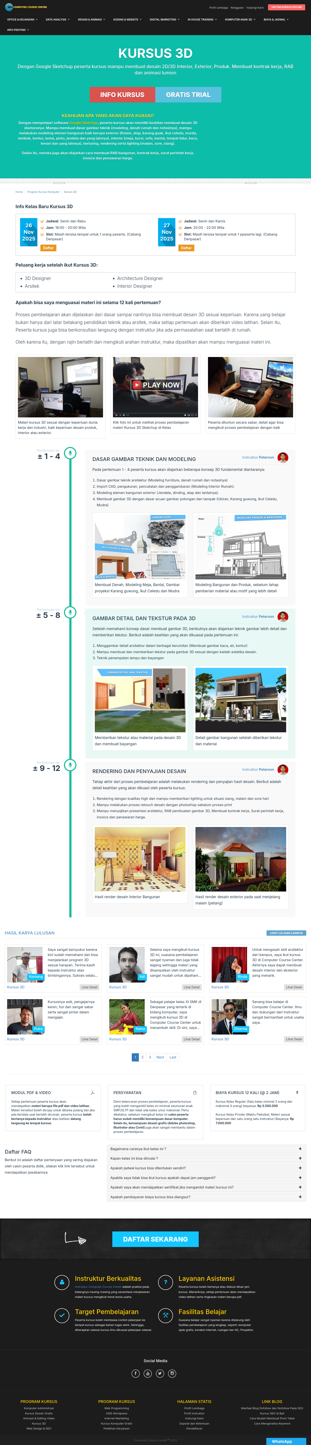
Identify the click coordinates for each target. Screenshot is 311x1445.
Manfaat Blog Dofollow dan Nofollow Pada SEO (272, 1397)
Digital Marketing (165, 19)
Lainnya (271, 19)
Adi (142, 966)
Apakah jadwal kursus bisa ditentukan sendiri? (206, 1158)
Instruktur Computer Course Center (98, 1276)
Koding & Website (127, 19)
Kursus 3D (15, 977)
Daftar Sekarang (155, 1229)
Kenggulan (237, 7)
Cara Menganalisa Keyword (272, 1413)
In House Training (202, 19)
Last (173, 1047)
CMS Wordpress (116, 1402)
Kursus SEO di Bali (272, 1402)
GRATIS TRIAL (188, 84)
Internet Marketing (117, 1407)
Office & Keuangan (22, 19)
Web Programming (116, 1397)
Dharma (240, 1018)
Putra (38, 1018)
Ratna (140, 1018)
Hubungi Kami (255, 7)
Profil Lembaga (218, 7)
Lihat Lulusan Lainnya (286, 922)
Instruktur (258, 447)
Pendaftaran (194, 1418)
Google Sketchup (83, 112)
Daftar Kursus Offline (286, 7)
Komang (36, 966)
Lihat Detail (90, 977)
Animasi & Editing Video (38, 1407)
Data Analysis (58, 19)
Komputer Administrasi (39, 1397)
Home (19, 181)
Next (160, 1047)
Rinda (242, 966)
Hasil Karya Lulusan (30, 922)
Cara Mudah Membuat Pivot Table (272, 1407)
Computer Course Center (53, 7)
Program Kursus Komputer (43, 181)
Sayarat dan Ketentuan (194, 1413)
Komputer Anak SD (240, 19)
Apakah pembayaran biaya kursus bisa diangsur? (206, 1187)
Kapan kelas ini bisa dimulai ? (206, 1148)
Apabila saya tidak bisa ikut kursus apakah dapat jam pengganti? (206, 1167)
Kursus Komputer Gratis (116, 1413)
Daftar (48, 237)
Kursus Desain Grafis (39, 1402)
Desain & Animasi (91, 19)
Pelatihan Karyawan (116, 1418)
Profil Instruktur (194, 1402)
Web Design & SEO (38, 1418)
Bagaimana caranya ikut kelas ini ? (206, 1138)
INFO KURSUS (122, 84)
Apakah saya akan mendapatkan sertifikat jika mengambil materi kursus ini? (206, 1177)
